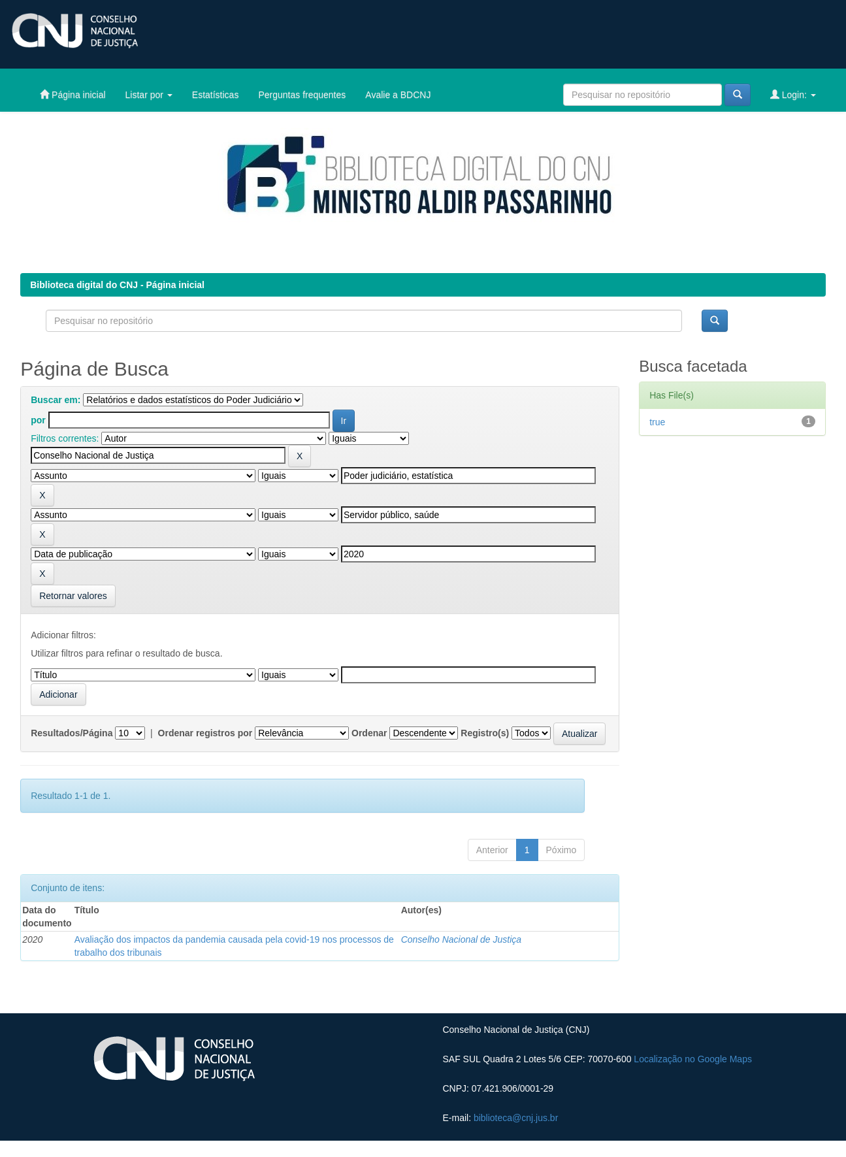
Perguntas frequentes (302, 95)
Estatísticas (215, 95)
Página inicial (72, 94)
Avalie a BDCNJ (398, 95)
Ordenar (369, 733)
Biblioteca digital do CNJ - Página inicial (117, 285)
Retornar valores (73, 596)
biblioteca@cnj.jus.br (516, 1118)
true (657, 422)
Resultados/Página (71, 733)
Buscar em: (55, 400)
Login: (793, 94)
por (38, 420)
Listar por (148, 95)
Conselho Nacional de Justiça (461, 939)
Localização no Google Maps (693, 1059)
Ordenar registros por (205, 733)
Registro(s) (485, 733)
